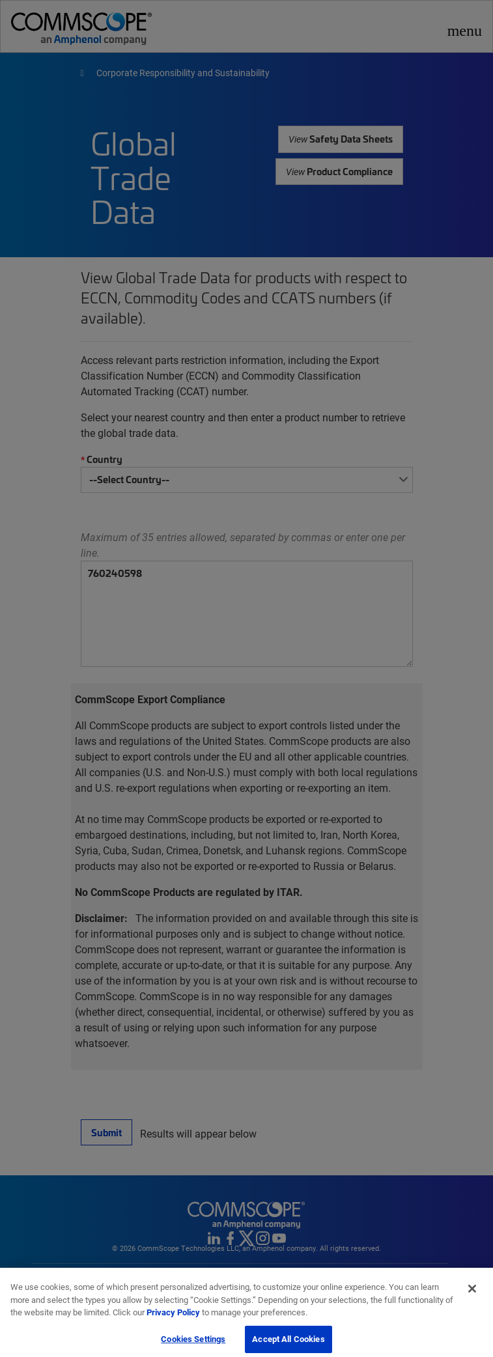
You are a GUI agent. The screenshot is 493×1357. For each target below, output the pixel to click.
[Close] (472, 1294)
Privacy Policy (173, 1318)
